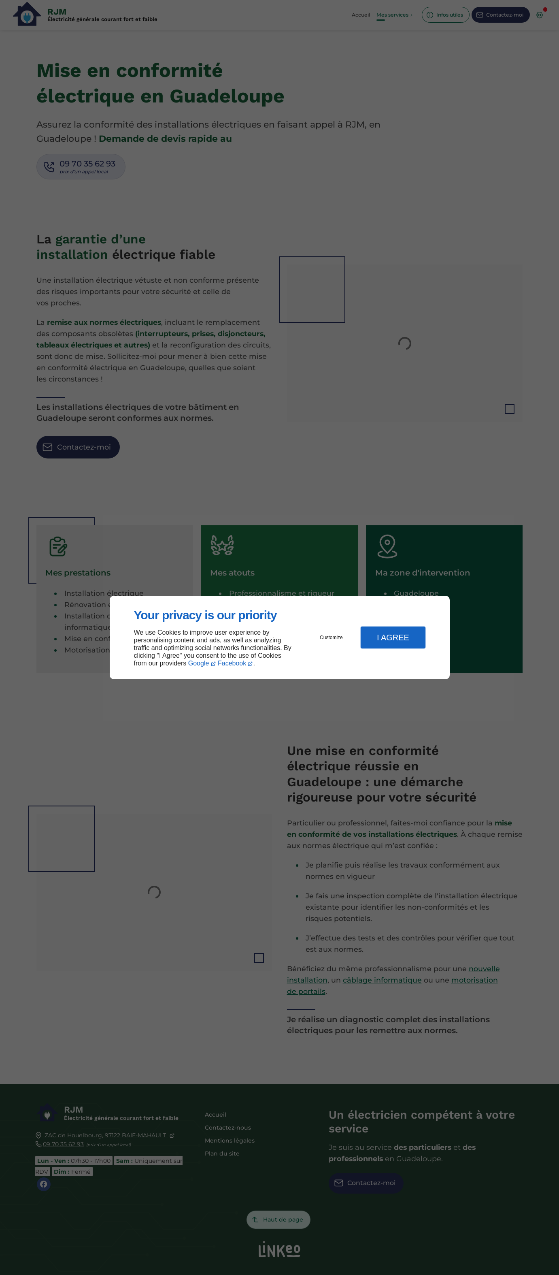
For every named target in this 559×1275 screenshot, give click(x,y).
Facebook (232, 663)
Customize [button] (331, 637)
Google (198, 663)
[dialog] (280, 638)
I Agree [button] (393, 637)
